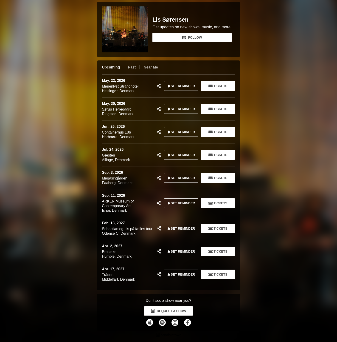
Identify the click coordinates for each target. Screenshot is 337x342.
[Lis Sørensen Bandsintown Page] (127, 29)
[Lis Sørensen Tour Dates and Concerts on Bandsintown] (168, 335)
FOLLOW (192, 37)
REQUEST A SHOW (168, 311)
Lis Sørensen (170, 20)
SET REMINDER (180, 85)
